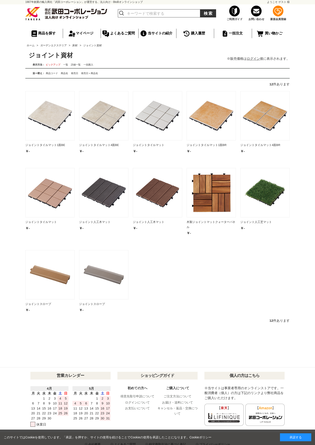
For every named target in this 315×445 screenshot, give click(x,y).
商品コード (52, 73)
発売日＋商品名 (89, 73)
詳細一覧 (76, 64)
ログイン (253, 58)
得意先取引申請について (137, 396)
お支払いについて (137, 408)
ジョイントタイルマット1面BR (206, 145)
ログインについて (137, 402)
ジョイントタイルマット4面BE (99, 145)
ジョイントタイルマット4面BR (260, 145)
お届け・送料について (177, 402)
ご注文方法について (177, 396)
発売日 (74, 73)
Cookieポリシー (200, 437)
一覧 (65, 64)
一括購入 (88, 64)
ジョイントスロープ (38, 304)
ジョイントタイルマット (148, 145)
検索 (208, 13)
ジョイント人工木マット (95, 222)
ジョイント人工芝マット (256, 222)
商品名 (64, 73)
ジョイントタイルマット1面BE (45, 145)
